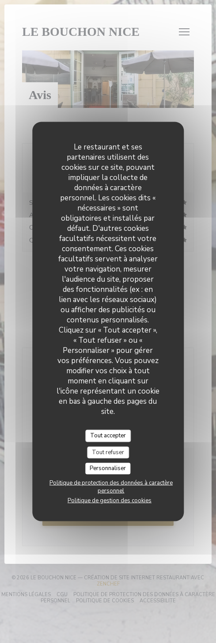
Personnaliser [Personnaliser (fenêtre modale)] (108, 468)
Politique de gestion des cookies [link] (110, 500)
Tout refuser (108, 452)
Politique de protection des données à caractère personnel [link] (111, 486)
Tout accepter (108, 436)
